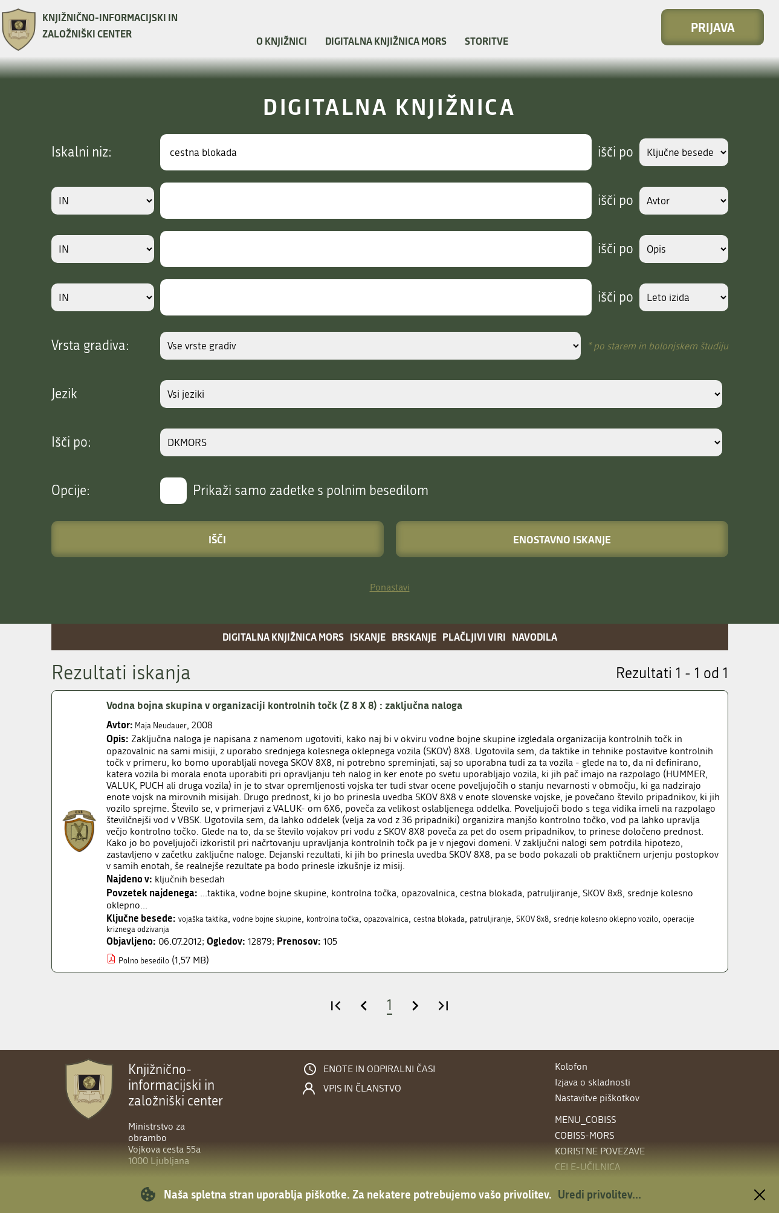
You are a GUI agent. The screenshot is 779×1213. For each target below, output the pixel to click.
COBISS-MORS (584, 1135)
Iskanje (368, 637)
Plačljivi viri (474, 637)
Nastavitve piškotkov (597, 1098)
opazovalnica (432, 918)
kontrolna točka (368, 918)
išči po (604, 152)
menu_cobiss (585, 1119)
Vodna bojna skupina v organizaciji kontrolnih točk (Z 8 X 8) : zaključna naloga (310, 705)
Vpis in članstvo (362, 1088)
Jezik (64, 394)
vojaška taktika (208, 918)
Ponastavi (390, 587)
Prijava (713, 27)
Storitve (486, 41)
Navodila (534, 637)
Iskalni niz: (81, 152)
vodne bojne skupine (287, 918)
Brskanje (414, 637)
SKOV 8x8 (607, 918)
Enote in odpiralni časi (379, 1069)
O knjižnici (281, 41)
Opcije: (70, 491)
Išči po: (71, 442)
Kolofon (571, 1066)
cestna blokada (495, 918)
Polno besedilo (149, 962)
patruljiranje (556, 918)
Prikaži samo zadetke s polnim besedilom (310, 491)
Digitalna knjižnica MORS (386, 41)
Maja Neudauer (166, 725)
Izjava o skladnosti (592, 1082)
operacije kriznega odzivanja (230, 930)
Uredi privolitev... (599, 1194)
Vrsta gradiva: (90, 346)
